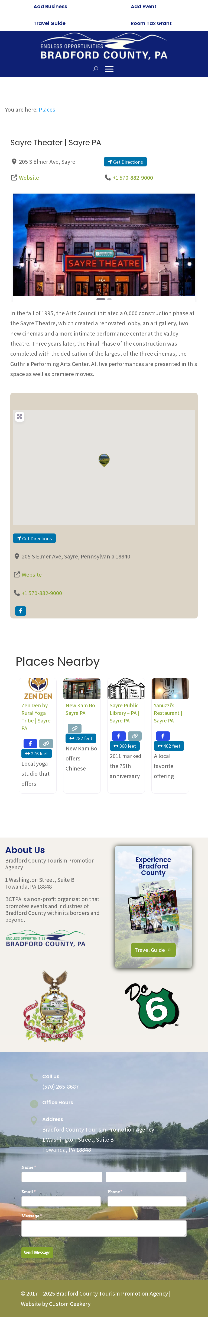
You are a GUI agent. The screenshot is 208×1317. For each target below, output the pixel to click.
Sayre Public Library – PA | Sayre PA (124, 713)
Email (37, 1192)
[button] (26, 247)
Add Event (144, 6)
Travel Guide (50, 23)
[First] (61, 1177)
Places (47, 109)
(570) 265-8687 (60, 1086)
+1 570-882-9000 (133, 177)
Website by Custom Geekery (55, 1303)
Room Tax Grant (151, 23)
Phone (124, 1192)
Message (40, 1216)
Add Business (50, 6)
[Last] (146, 1177)
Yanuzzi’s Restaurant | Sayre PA (168, 713)
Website (29, 177)
